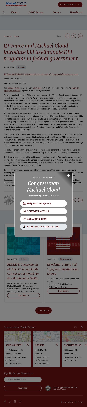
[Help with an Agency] (43, 203)
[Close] (68, 175)
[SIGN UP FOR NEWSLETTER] (43, 227)
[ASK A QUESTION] (43, 219)
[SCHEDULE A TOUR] (43, 211)
